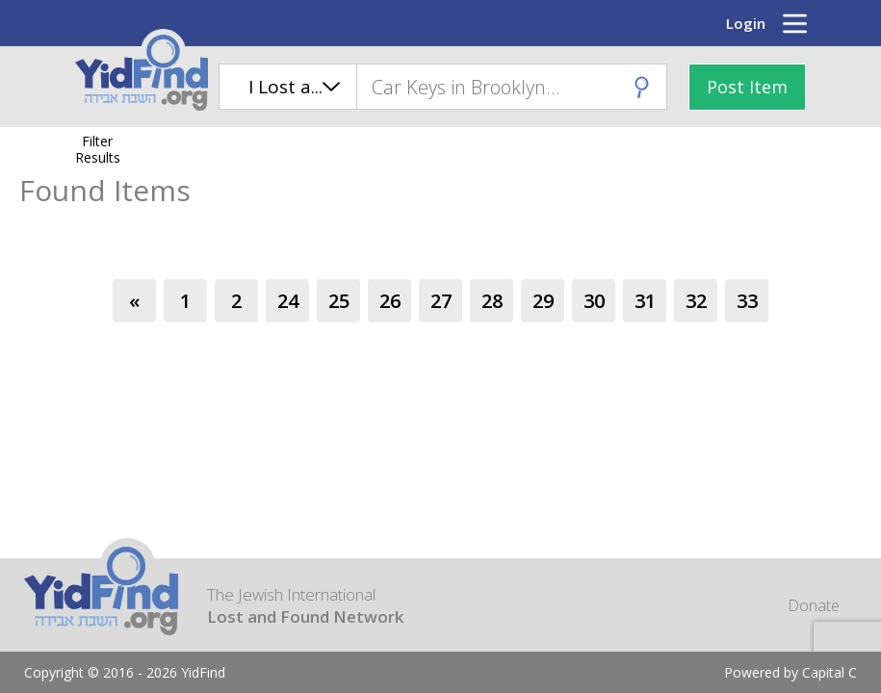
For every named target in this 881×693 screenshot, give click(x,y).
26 (390, 301)
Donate (814, 605)
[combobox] (511, 86)
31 (645, 301)
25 (339, 301)
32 (696, 301)
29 (543, 301)
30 (594, 301)
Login (745, 23)
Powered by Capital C (790, 672)
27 (441, 301)
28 (492, 301)
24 (287, 301)
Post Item (747, 86)
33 (747, 301)
